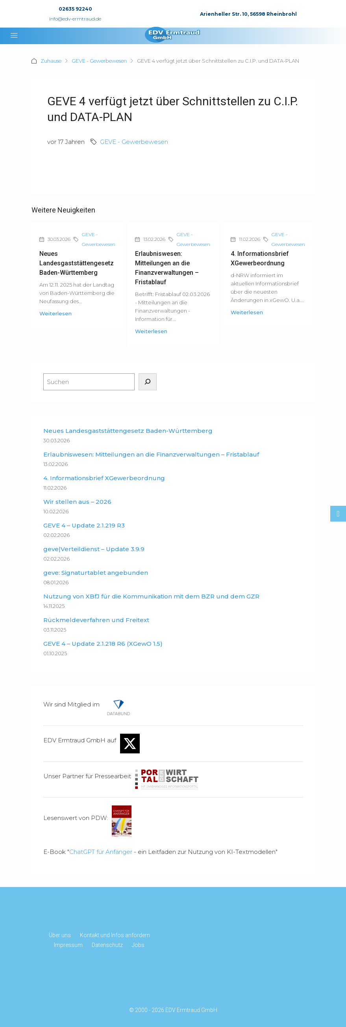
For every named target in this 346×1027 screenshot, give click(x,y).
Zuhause (51, 61)
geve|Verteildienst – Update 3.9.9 (93, 549)
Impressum (68, 945)
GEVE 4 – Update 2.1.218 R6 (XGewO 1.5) (103, 643)
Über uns (60, 935)
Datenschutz (107, 945)
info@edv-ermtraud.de (75, 19)
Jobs (138, 945)
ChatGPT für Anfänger (100, 852)
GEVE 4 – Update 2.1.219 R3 (84, 525)
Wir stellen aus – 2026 (77, 501)
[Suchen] (148, 381)
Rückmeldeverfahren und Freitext (96, 620)
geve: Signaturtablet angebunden (95, 572)
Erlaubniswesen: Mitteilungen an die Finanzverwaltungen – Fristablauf (151, 454)
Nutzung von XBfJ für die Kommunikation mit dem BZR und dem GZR (151, 596)
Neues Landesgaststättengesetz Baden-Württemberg (76, 263)
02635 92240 (75, 9)
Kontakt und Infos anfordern (115, 935)
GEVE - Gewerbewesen (101, 61)
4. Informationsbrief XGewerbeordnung (104, 478)
